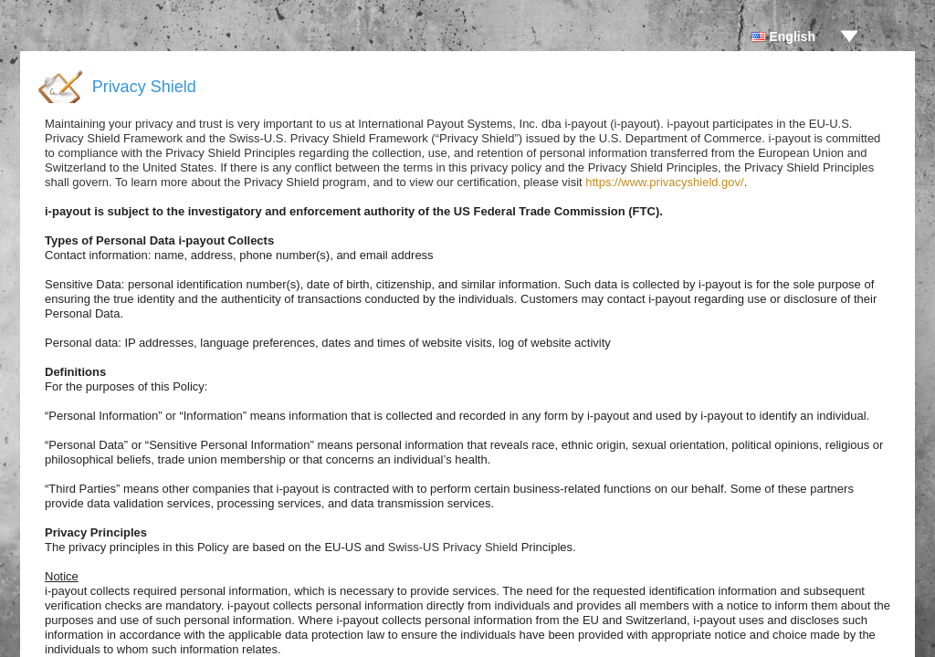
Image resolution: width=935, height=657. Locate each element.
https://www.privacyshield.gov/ (664, 182)
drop (849, 36)
